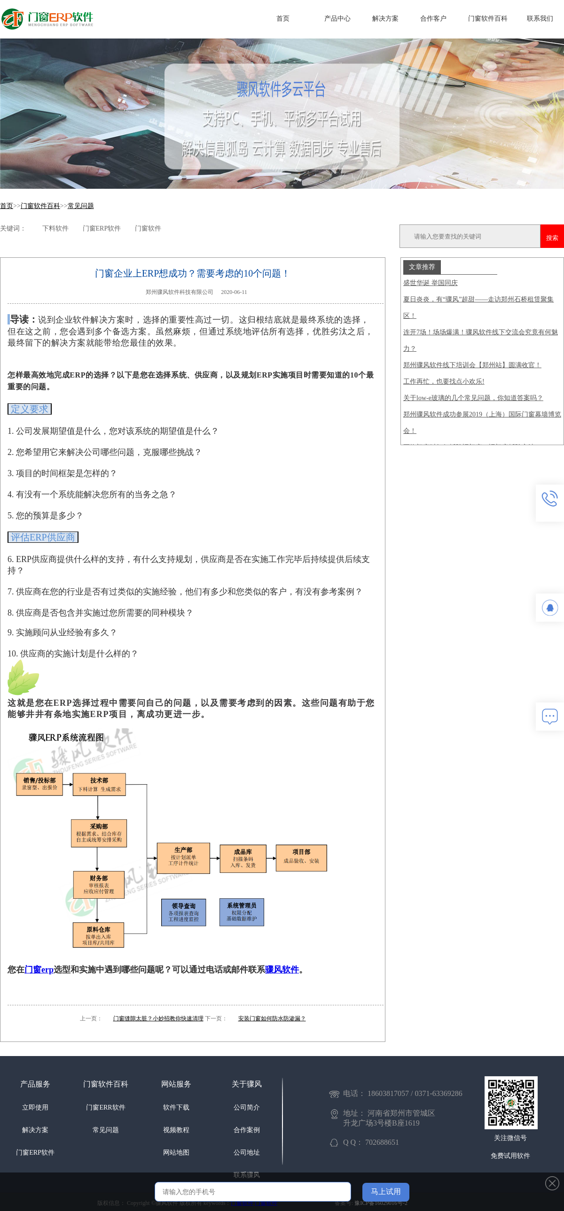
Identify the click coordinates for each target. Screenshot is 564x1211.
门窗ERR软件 (105, 1107)
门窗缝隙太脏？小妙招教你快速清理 (158, 1018)
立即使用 (35, 1107)
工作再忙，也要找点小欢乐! (444, 381)
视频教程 (176, 1130)
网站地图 (176, 1152)
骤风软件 (282, 969)
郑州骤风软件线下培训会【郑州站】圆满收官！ (472, 365)
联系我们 (540, 18)
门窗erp (39, 969)
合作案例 (247, 1130)
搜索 (552, 237)
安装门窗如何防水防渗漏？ (272, 1018)
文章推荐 (422, 266)
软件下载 (176, 1107)
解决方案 (385, 18)
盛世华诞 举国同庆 (430, 282)
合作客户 (433, 18)
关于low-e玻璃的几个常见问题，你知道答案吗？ (473, 397)
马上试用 (386, 1192)
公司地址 (247, 1152)
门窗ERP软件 (35, 1152)
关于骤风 (247, 1084)
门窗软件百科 (488, 18)
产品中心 (337, 18)
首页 (283, 18)
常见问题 (81, 205)
